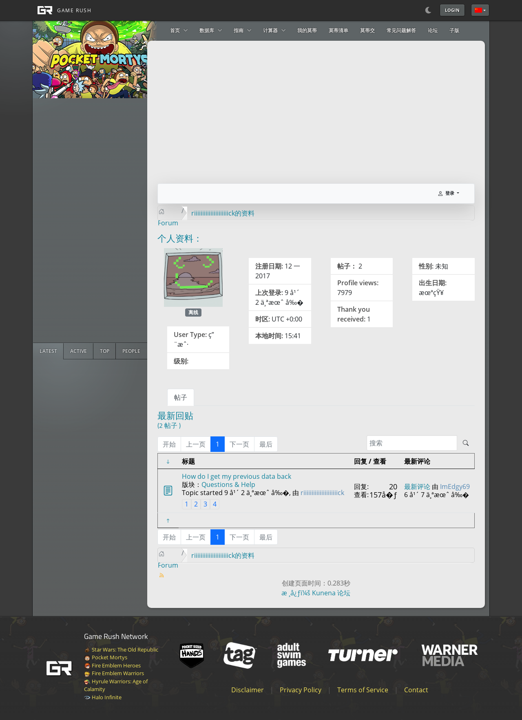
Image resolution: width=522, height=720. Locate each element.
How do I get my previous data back (236, 476)
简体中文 (478, 10)
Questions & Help (228, 484)
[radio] (48, 351)
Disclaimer (247, 689)
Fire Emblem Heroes (112, 665)
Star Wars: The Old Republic (121, 649)
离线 (193, 312)
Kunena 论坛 (331, 592)
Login (452, 10)
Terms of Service (362, 689)
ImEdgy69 (455, 486)
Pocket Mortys (105, 657)
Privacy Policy (300, 689)
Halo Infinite (103, 697)
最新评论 (417, 486)
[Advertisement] (94, 220)
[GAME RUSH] (62, 10)
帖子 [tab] (180, 397)
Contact (416, 689)
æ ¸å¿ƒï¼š (295, 592)
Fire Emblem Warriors (114, 673)
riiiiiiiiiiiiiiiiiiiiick (322, 492)
